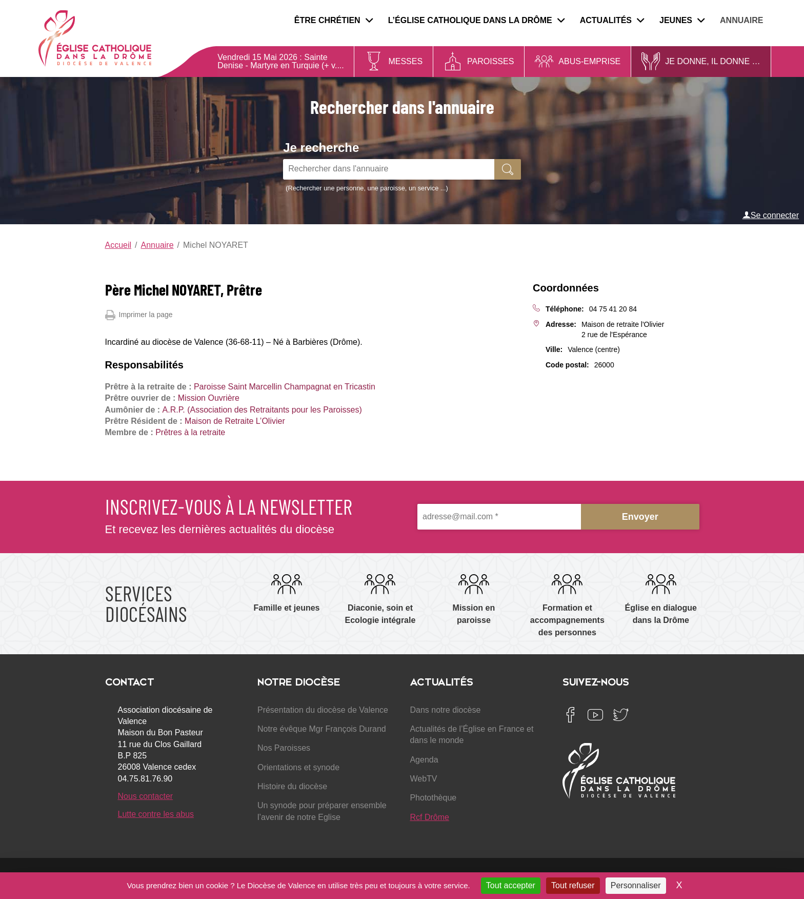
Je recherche (321, 147)
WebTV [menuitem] (423, 778)
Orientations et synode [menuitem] (298, 767)
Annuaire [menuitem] (741, 20)
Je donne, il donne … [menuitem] (712, 61)
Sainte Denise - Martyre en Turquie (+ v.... (280, 61)
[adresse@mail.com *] (499, 517)
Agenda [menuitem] (424, 759)
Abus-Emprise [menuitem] (589, 61)
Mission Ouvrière (208, 398)
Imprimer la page (139, 315)
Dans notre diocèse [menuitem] (445, 710)
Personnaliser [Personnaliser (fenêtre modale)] (636, 885)
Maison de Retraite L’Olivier (235, 421)
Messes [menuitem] (405, 61)
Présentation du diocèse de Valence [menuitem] (322, 710)
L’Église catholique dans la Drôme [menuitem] (476, 20)
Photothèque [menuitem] (433, 797)
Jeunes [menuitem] (682, 20)
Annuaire (157, 245)
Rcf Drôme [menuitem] (429, 817)
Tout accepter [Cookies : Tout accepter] (510, 885)
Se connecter (770, 215)
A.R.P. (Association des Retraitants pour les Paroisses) (262, 409)
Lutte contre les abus (156, 814)
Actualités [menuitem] (612, 20)
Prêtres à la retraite (190, 432)
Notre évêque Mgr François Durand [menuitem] (321, 729)
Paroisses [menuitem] (490, 61)
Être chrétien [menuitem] (333, 20)
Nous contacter (145, 796)
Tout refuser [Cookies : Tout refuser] (572, 885)
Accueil (118, 245)
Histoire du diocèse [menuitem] (292, 786)
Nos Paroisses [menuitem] (283, 748)
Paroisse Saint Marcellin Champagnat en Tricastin (284, 386)
